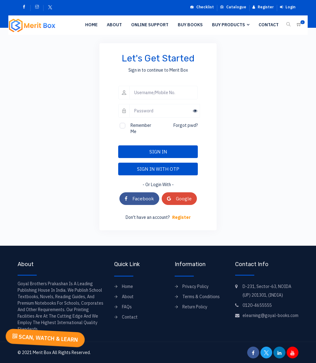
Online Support (149, 24)
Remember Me (141, 128)
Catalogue (233, 7)
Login (287, 7)
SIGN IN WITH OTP (158, 169)
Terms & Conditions (201, 296)
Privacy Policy (195, 286)
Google (179, 198)
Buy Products (228, 24)
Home (91, 24)
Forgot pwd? (185, 125)
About (114, 24)
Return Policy (194, 307)
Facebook (139, 198)
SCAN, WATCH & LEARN (45, 338)
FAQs (127, 307)
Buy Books (190, 24)
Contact (269, 24)
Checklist (202, 7)
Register (263, 7)
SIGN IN (158, 151)
